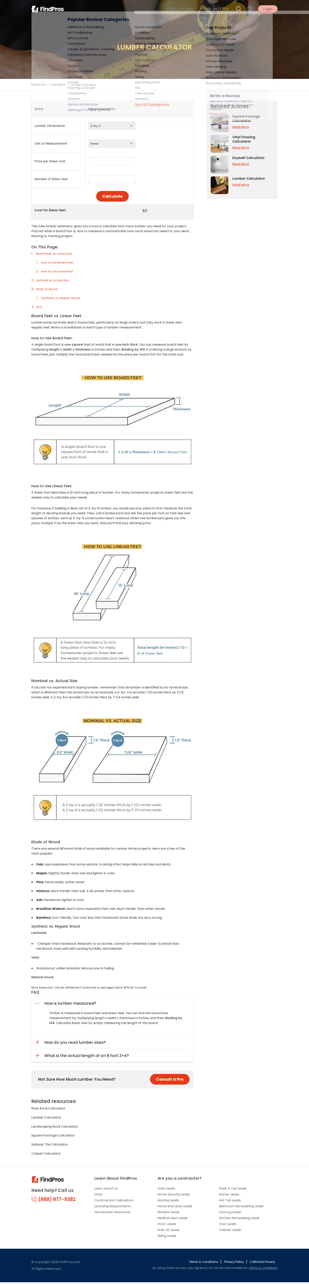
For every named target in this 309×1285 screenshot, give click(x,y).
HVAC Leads (166, 1226)
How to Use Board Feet (58, 262)
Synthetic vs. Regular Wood (62, 298)
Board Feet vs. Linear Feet (56, 253)
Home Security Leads (173, 1197)
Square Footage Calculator (55, 1136)
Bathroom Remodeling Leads (241, 1209)
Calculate (112, 196)
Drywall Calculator (249, 157)
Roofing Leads (168, 1203)
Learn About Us (106, 1191)
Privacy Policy (231, 1264)
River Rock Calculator (50, 1108)
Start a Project (188, 9)
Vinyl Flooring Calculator (244, 139)
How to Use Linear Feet (58, 271)
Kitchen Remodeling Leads (239, 1221)
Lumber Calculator (47, 1118)
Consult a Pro (169, 1079)
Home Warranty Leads (174, 1209)
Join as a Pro (218, 9)
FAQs (98, 1197)
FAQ (39, 307)
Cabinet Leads (230, 1232)
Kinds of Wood (47, 289)
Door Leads (227, 1226)
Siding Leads (166, 1238)
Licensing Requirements (112, 1209)
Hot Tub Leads (230, 1203)
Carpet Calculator (47, 1155)
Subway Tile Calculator (51, 1146)
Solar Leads (166, 1191)
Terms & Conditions (199, 1264)
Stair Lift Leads (168, 1232)
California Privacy (261, 1264)
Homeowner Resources (112, 1215)
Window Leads (168, 1215)
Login (267, 9)
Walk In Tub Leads (233, 1191)
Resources (38, 85)
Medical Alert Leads (172, 1221)
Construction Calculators (113, 1203)
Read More (240, 127)
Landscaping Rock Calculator (57, 1127)
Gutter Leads (229, 1197)
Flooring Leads (230, 1215)
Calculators (58, 85)
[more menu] (249, 10)
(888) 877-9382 (53, 1202)
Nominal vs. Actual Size (53, 280)
